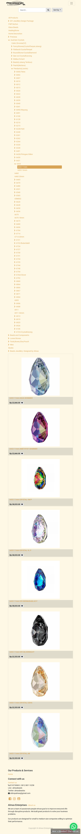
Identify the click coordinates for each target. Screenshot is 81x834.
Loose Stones (15, 338)
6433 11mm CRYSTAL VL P (20, 550)
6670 (17, 215)
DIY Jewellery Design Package (22, 21)
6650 (18, 208)
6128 (18, 119)
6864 (18, 284)
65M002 (18, 199)
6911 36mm (19, 313)
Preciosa (13, 37)
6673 (18, 221)
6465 (18, 180)
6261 (18, 135)
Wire (12, 345)
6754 (18, 272)
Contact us (12, 783)
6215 (18, 126)
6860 (18, 281)
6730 (18, 253)
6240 (18, 132)
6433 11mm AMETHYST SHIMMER (23, 449)
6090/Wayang (22, 110)
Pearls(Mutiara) (19, 65)
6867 (18, 291)
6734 (18, 259)
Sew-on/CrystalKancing (22, 56)
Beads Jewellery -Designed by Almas (24, 351)
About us (31, 805)
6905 (17, 300)
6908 (18, 307)
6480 (18, 186)
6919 (18, 319)
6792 (18, 278)
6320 (18, 145)
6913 (18, 316)
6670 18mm (19, 218)
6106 (18, 329)
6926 (18, 326)
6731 (18, 256)
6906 (18, 303)
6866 (18, 288)
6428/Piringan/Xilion (24, 154)
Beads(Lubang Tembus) (22, 62)
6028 (18, 97)
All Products (13, 18)
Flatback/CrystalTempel (22, 49)
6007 (18, 78)
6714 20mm (19, 237)
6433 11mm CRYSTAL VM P (21, 500)
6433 (19, 164)
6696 (18, 227)
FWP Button (13, 24)
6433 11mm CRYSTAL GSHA (21, 703)
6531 (18, 189)
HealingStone (13, 30)
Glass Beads (13, 27)
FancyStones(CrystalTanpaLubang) (27, 46)
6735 (18, 262)
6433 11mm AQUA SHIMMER (21, 398)
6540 (18, 192)
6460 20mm (19, 176)
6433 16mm (22, 170)
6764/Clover (21, 275)
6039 (18, 100)
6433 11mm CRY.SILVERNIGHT (22, 652)
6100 (18, 116)
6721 (18, 240)
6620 (18, 202)
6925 (18, 322)
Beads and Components (19, 335)
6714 (18, 234)
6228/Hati (20, 129)
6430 (18, 157)
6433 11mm (22, 167)
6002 (18, 75)
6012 (18, 84)
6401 (18, 151)
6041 (18, 107)
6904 (18, 297)
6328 (18, 148)
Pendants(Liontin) (21, 69)
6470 (18, 183)
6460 (17, 173)
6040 (18, 103)
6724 (18, 246)
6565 (18, 196)
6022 (18, 94)
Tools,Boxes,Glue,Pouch (19, 342)
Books (10, 348)
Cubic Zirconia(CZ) (18, 43)
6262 (18, 138)
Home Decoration (15, 34)
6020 (18, 91)
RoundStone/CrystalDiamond (24, 53)
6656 (18, 211)
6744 (18, 265)
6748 (18, 269)
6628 (18, 205)
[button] (57, 10)
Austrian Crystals (17, 40)
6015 (18, 88)
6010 (18, 81)
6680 (18, 224)
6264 (18, 142)
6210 (18, 123)
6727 (18, 249)
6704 (18, 230)
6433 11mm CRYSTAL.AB (20, 753)
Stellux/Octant (19, 59)
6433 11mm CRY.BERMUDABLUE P (23, 601)
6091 (18, 113)
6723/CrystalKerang (24, 332)
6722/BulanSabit (23, 243)
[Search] (48, 10)
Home (10, 774)
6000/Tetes (20, 72)
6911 (17, 310)
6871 (18, 294)
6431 (18, 161)
